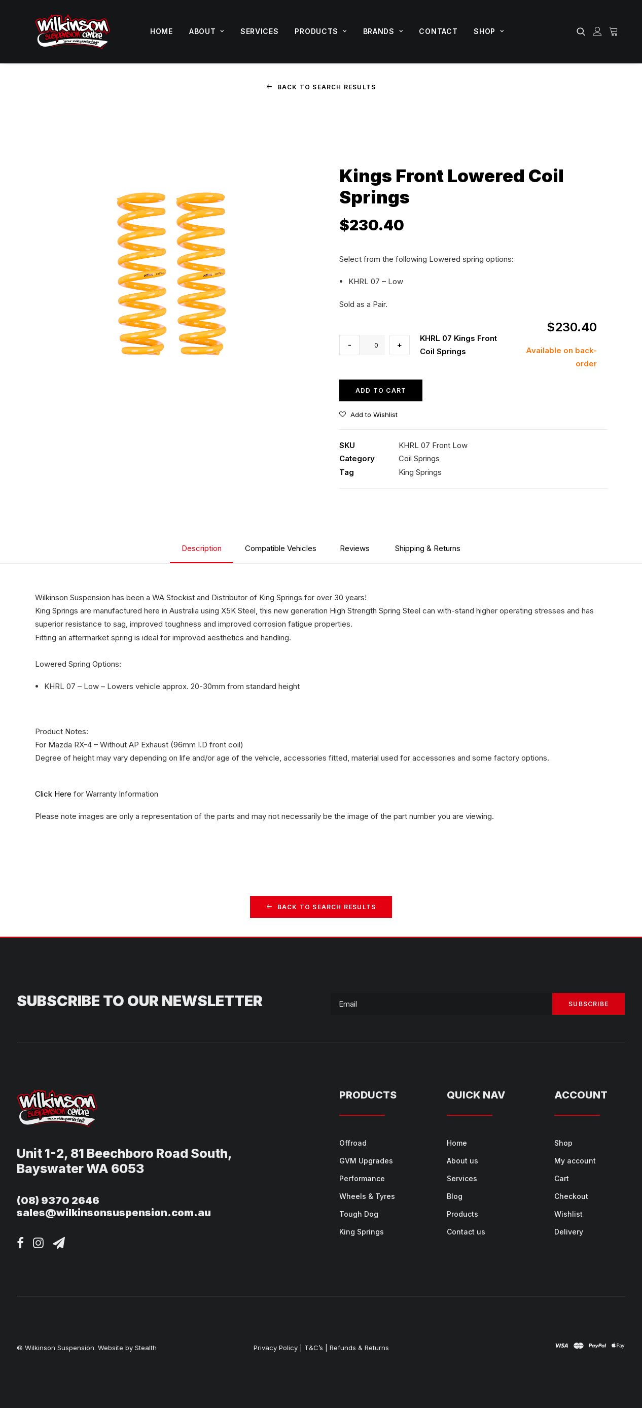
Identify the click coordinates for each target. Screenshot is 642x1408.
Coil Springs (419, 458)
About (206, 31)
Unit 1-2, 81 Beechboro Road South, (124, 1152)
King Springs (420, 471)
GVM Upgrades (366, 1160)
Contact (438, 31)
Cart (561, 1178)
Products (320, 31)
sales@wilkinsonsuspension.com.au (114, 1212)
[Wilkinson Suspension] (73, 31)
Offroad (353, 1143)
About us (462, 1160)
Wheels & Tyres (367, 1196)
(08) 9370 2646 (58, 1200)
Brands (383, 31)
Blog (454, 1196)
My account (575, 1160)
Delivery (568, 1231)
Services (259, 31)
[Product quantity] (372, 345)
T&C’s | (316, 1347)
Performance (362, 1178)
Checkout (571, 1196)
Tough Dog (358, 1214)
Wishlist (568, 1214)
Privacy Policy (276, 1347)
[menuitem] (161, 31)
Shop (489, 31)
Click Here (53, 794)
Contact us (466, 1231)
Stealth (146, 1347)
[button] (583, 31)
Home (161, 31)
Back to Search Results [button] (321, 87)
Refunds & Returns (359, 1347)
